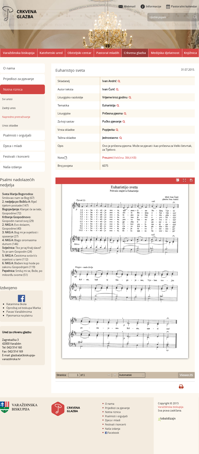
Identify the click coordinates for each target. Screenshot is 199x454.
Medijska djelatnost (165, 53)
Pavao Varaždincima (19, 312)
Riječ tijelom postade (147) (19, 203)
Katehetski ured (51, 53)
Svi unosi (7, 99)
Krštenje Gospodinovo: (16, 217)
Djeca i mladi (12, 146)
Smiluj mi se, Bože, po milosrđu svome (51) (22, 273)
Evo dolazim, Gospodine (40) (16, 226)
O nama (9, 68)
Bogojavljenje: (10, 209)
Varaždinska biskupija (19, 53)
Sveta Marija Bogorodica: (17, 194)
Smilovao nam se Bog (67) (18, 198)
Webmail (127, 6)
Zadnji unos (9, 108)
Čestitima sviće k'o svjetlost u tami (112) (19, 257)
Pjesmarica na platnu (19, 315)
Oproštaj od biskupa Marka (23, 308)
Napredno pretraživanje (16, 116)
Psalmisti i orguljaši (17, 135)
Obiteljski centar (79, 53)
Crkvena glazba (135, 53)
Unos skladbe (10, 125)
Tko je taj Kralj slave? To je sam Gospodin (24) (21, 249)
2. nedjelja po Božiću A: (16, 202)
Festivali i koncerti (16, 156)
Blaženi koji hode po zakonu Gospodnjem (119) (20, 265)
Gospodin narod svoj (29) (18, 221)
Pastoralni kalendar (181, 6)
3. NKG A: (8, 232)
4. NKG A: (8, 240)
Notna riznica (12, 89)
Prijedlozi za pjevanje (18, 79)
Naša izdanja (12, 167)
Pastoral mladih (107, 53)
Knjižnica (190, 53)
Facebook (112, 432)
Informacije (151, 6)
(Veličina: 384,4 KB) (119, 158)
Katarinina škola (16, 304)
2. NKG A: (8, 225)
